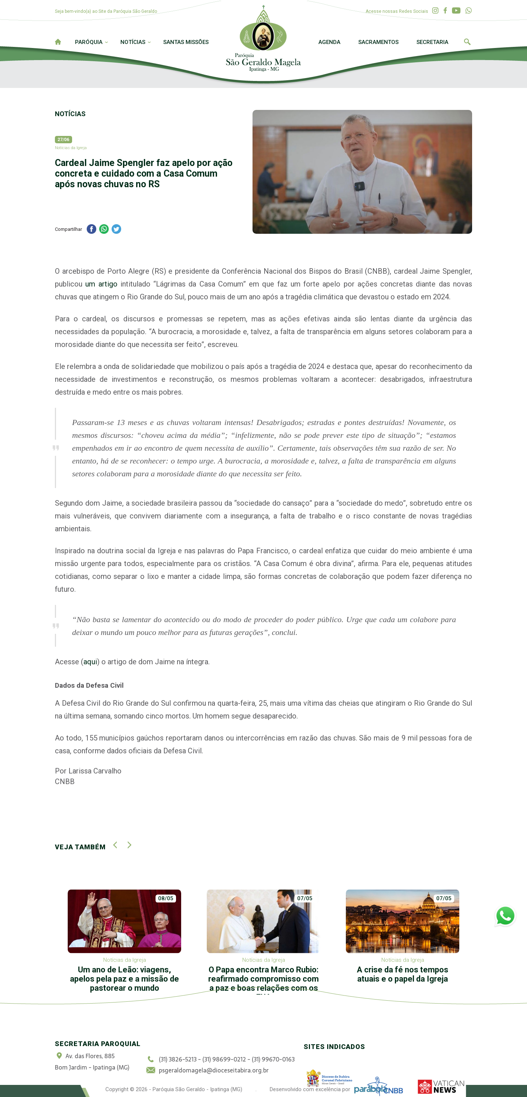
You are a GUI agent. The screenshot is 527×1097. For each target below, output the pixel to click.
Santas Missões (186, 42)
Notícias (132, 42)
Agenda (329, 42)
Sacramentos (378, 42)
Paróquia (88, 42)
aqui (90, 661)
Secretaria (432, 42)
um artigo (101, 284)
